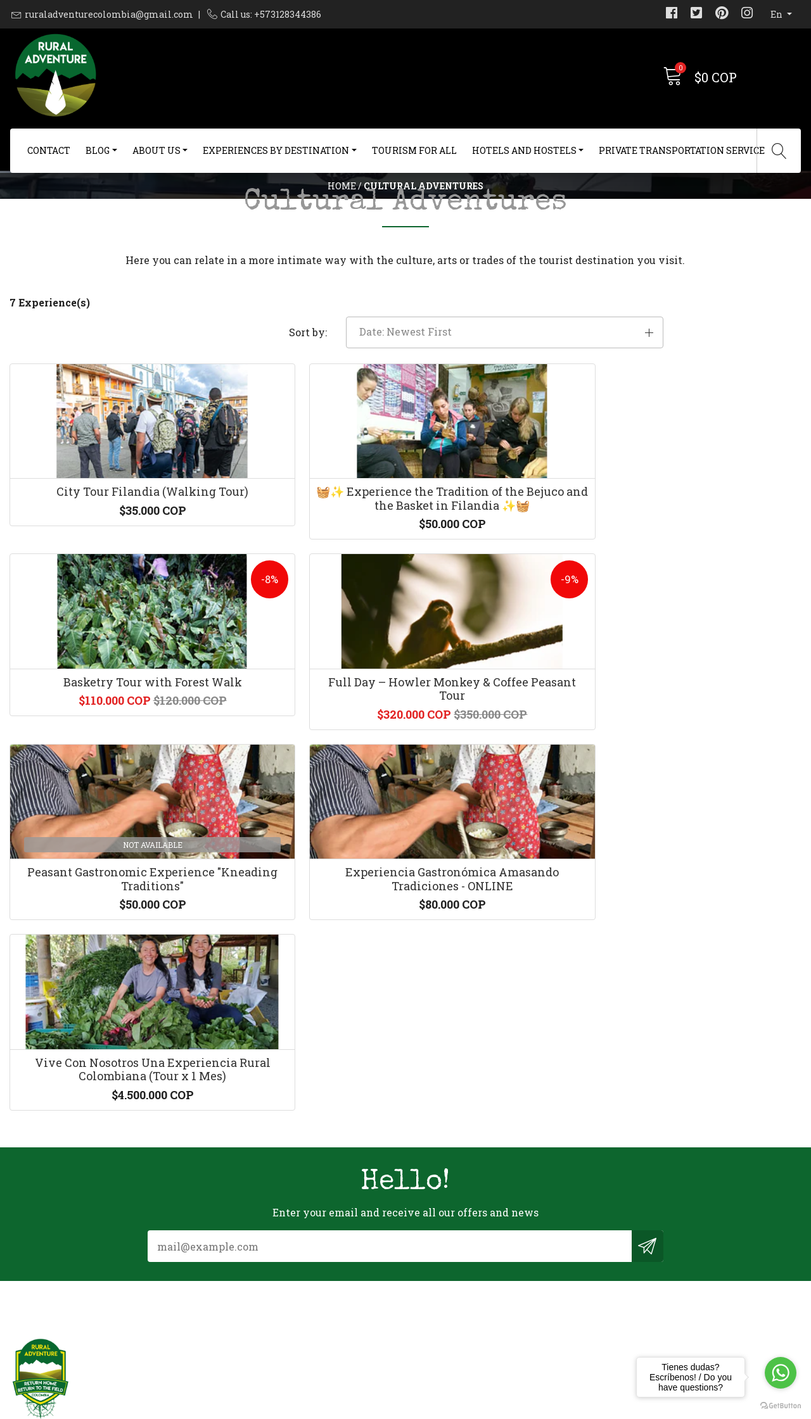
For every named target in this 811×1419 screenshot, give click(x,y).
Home (342, 218)
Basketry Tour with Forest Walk (507, 607)
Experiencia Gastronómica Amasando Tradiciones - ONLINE (304, 854)
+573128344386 (250, 1270)
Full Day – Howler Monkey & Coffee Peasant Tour (710, 607)
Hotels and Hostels (524, 150)
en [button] (777, 14)
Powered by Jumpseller (505, 1406)
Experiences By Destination (276, 150)
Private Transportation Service (682, 150)
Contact (48, 150)
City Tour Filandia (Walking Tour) (101, 607)
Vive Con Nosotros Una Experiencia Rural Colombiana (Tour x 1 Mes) (507, 854)
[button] (675, 411)
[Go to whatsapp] (780, 1373)
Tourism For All (414, 150)
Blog (98, 150)
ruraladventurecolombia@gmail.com (109, 14)
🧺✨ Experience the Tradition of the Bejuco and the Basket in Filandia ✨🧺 (304, 614)
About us (156, 150)
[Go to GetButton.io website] (780, 1406)
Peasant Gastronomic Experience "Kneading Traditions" (101, 854)
